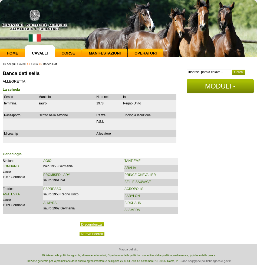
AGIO (47, 161)
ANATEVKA (11, 194)
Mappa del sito (128, 249)
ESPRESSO (52, 189)
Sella (34, 64)
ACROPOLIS (133, 189)
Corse (68, 53)
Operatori (145, 53)
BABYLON (132, 196)
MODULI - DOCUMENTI (220, 87)
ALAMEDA (132, 210)
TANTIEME (132, 161)
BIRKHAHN (132, 203)
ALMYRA (50, 203)
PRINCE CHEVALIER (140, 175)
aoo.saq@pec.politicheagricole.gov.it (206, 261)
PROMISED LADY (56, 175)
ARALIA (130, 168)
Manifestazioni (105, 53)
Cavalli (40, 53)
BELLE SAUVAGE (137, 182)
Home (12, 53)
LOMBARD (11, 166)
